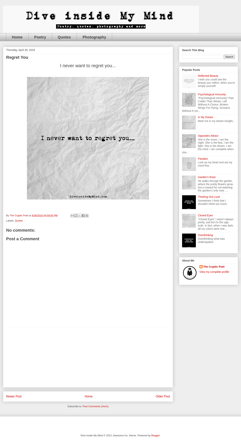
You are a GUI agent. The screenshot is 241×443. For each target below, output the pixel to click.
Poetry (40, 37)
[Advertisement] (88, 357)
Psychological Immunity (212, 94)
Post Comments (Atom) (95, 406)
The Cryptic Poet (214, 266)
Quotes (64, 37)
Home (17, 37)
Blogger (155, 435)
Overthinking (205, 235)
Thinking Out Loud (209, 196)
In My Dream (205, 117)
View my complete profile (214, 271)
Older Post (163, 396)
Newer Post (14, 396)
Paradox (203, 158)
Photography (94, 37)
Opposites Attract (208, 135)
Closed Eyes (205, 215)
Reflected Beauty (208, 75)
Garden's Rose (207, 177)
